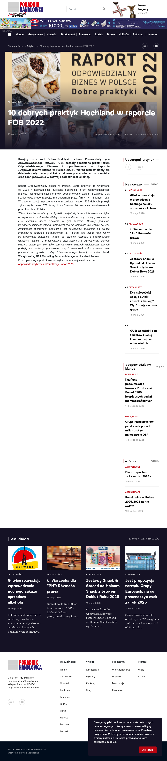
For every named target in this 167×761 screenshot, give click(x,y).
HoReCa (124, 34)
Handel (20, 34)
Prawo (111, 34)
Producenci (68, 34)
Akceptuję (147, 749)
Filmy (88, 690)
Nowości (52, 34)
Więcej (155, 184)
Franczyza (85, 34)
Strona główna (15, 46)
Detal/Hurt (135, 287)
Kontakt (152, 34)
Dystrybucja (118, 683)
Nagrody (116, 676)
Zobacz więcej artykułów (144, 539)
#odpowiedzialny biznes (106, 134)
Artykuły (31, 46)
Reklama (138, 34)
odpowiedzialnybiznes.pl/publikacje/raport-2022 (46, 264)
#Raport (127, 134)
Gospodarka (35, 34)
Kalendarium (92, 669)
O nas (141, 669)
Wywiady (90, 676)
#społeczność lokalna (147, 134)
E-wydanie (117, 690)
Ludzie (99, 34)
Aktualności (136, 190)
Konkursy (91, 683)
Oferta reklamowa (121, 669)
